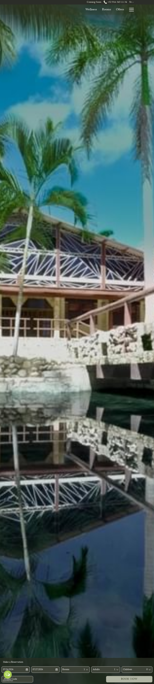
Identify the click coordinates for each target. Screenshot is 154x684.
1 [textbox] (84, 669)
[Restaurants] (116, 9)
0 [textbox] (147, 669)
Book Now (129, 679)
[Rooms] (86, 9)
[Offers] (99, 9)
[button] (14, 669)
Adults (96, 669)
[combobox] (84, 670)
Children (127, 669)
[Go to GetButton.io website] (8, 681)
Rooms (65, 669)
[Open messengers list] (8, 675)
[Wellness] (71, 9)
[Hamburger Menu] (130, 9)
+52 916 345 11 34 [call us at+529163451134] (115, 2)
